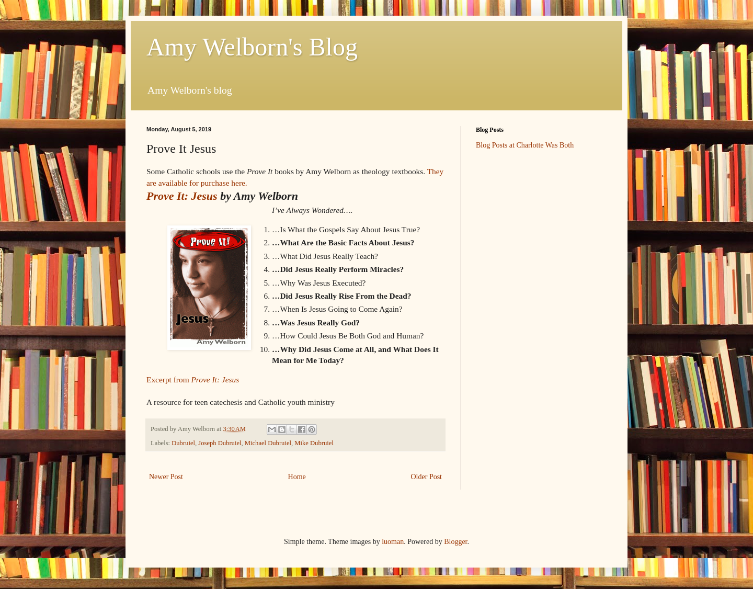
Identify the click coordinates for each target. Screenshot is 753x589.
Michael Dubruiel (268, 443)
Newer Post (166, 477)
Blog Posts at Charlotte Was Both (525, 145)
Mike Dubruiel (314, 443)
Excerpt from (192, 379)
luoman (393, 542)
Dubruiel (183, 443)
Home (297, 477)
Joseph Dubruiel (219, 443)
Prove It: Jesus (182, 195)
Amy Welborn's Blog (252, 47)
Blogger (455, 542)
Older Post (426, 477)
